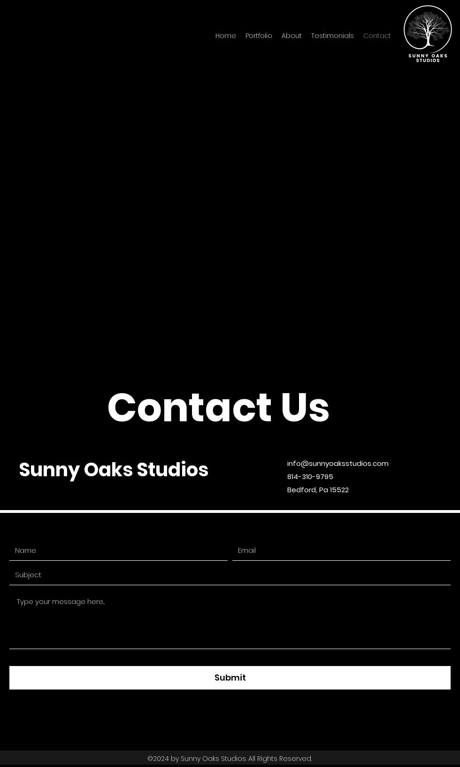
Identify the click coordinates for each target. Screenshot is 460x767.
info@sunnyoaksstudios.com (338, 463)
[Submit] (230, 678)
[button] (259, 36)
